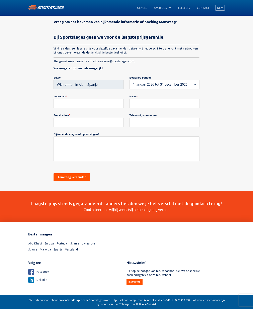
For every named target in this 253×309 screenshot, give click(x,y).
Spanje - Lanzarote (82, 243)
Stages (142, 8)
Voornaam (60, 96)
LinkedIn (37, 280)
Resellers (183, 8)
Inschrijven (135, 282)
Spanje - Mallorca (39, 249)
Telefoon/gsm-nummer (143, 115)
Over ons (160, 8)
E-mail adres (62, 115)
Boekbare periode (141, 77)
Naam (134, 96)
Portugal (62, 243)
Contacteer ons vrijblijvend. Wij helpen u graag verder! (126, 206)
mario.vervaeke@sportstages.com (112, 61)
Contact (203, 8)
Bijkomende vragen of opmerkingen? (76, 134)
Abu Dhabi (35, 243)
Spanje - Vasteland (66, 249)
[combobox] (164, 84)
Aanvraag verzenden (72, 177)
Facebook (38, 272)
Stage (57, 77)
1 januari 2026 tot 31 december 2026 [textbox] (160, 84)
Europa (49, 243)
